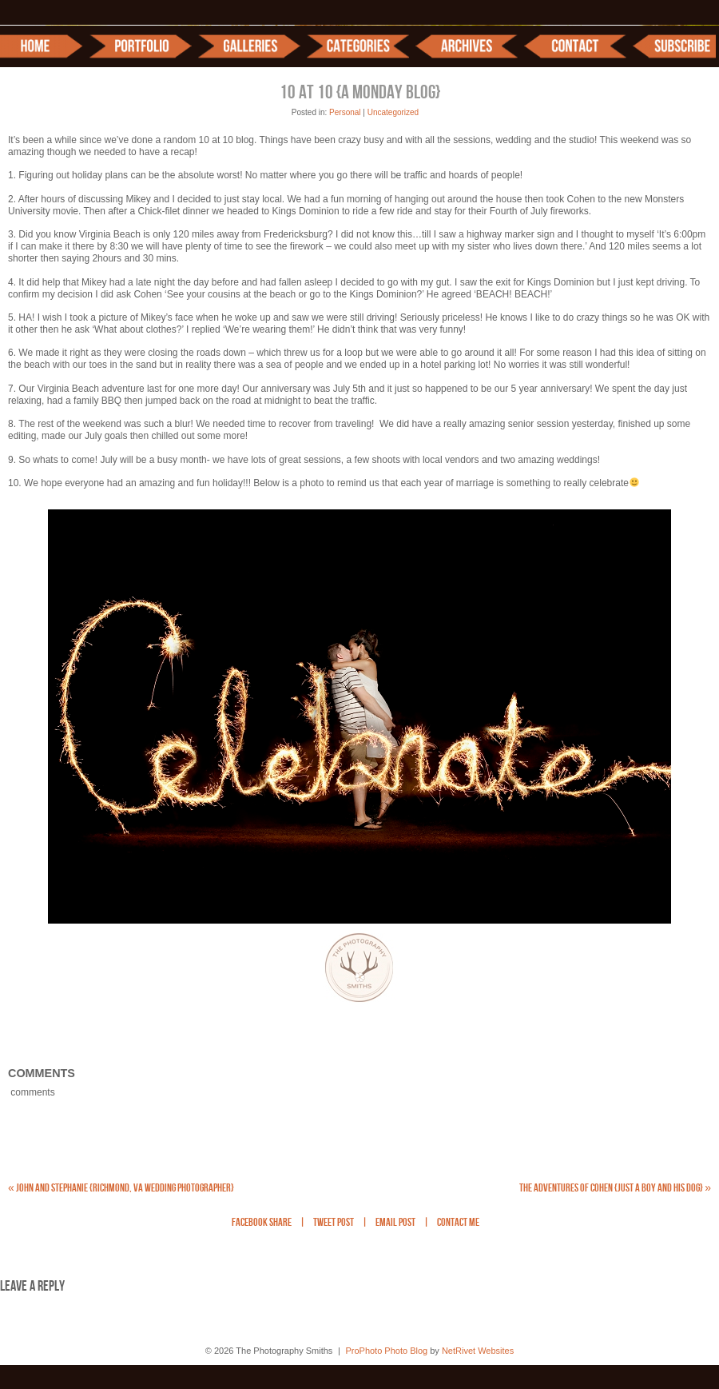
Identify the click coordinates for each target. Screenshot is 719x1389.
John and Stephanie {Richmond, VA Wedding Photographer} (121, 1188)
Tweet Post (333, 1223)
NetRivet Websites (478, 1350)
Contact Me (458, 1223)
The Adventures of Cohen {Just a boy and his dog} (615, 1188)
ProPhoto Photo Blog (386, 1350)
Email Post (395, 1223)
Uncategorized (393, 112)
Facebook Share (262, 1223)
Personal (344, 112)
